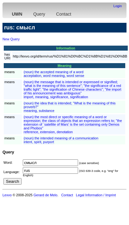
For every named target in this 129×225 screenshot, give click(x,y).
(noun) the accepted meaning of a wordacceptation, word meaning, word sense (54, 74)
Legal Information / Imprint (96, 195)
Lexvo (7, 195)
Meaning (64, 66)
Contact (63, 14)
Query (39, 14)
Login (117, 6)
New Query (11, 39)
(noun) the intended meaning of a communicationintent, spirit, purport (61, 140)
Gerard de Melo (45, 195)
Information (65, 48)
